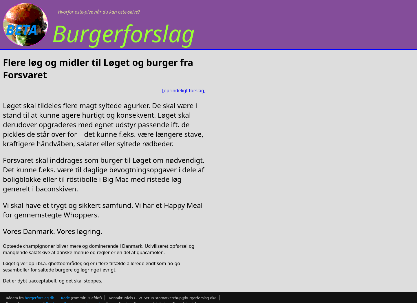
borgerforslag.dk (39, 297)
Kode (65, 297)
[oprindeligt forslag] (184, 90)
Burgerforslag (123, 33)
